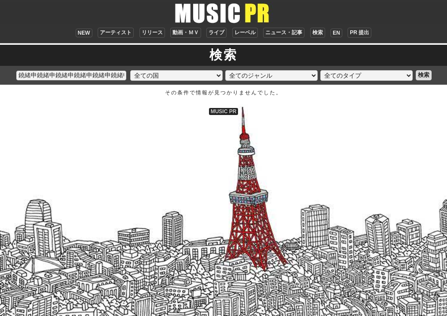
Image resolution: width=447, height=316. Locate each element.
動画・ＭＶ (185, 32)
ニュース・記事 (283, 32)
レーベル (245, 32)
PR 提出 (359, 32)
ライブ (216, 32)
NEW (84, 33)
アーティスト (116, 32)
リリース (152, 32)
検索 (317, 32)
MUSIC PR (224, 111)
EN (336, 33)
